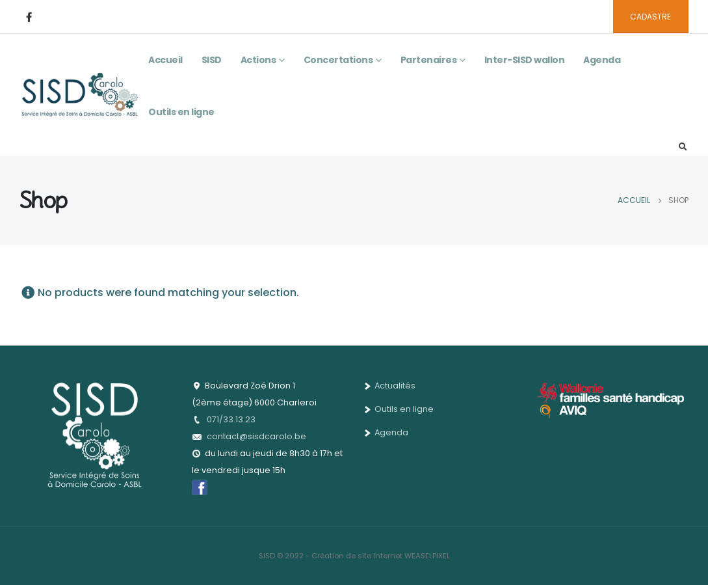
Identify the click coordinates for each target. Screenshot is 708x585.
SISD (212, 59)
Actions (258, 59)
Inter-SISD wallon (524, 59)
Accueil (165, 59)
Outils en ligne (181, 111)
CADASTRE (650, 16)
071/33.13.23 (231, 419)
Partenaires (428, 59)
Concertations (338, 59)
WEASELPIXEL (427, 556)
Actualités (389, 385)
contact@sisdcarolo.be (256, 436)
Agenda (601, 59)
